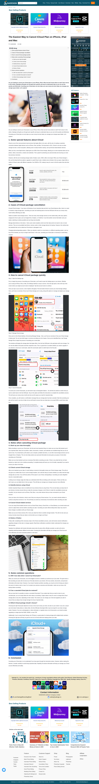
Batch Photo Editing (29, 759)
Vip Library (56, 759)
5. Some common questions (17, 70)
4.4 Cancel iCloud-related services (19, 66)
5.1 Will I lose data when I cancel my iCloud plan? (22, 72)
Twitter (15, 766)
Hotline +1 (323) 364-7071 (65, 781)
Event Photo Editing (29, 769)
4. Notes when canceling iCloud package (21, 57)
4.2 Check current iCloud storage (19, 61)
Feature (26, 753)
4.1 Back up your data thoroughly (19, 59)
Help (72, 3)
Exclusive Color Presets (30, 756)
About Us (41, 756)
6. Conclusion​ (14, 79)
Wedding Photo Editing (29, 771)
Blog (80, 3)
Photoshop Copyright (59, 764)
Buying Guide (54, 3)
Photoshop (68, 761)
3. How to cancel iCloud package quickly (20, 54)
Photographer (69, 756)
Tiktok (14, 764)
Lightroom (68, 759)
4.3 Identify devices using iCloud (19, 63)
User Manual (61, 3)
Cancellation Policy (43, 764)
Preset (55, 756)
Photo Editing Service (59, 766)
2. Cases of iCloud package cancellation (20, 52)
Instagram (15, 759)
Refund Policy (42, 761)
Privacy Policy (42, 769)
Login (92, 3)
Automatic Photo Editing (30, 761)
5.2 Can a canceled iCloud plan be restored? (21, 74)
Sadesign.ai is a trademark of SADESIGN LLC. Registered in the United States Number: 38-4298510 (32, 781)
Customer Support (44, 753)
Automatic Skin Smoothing (30, 766)
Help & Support (42, 759)
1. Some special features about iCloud (20, 50)
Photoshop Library (28, 776)
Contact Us (41, 771)
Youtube (15, 762)
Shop (44, 3)
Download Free (86, 3)
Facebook (15, 757)
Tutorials (68, 764)
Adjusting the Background (30, 774)
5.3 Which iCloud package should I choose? (21, 77)
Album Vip (56, 761)
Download (68, 3)
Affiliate (76, 3)
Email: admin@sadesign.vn (82, 781)
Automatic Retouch (28, 764)
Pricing (48, 3)
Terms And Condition (44, 766)
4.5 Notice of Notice (16, 68)
